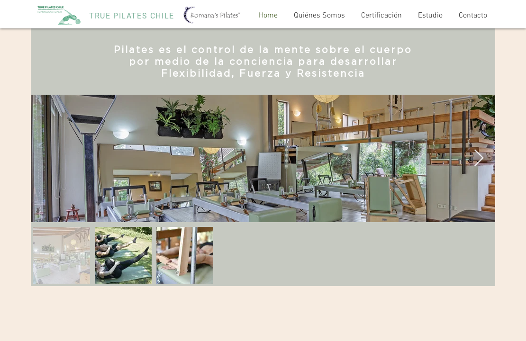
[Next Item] (478, 158)
